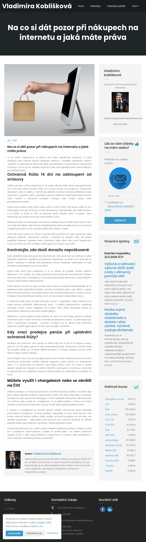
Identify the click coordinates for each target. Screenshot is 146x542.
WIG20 (108, 471)
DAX (107, 430)
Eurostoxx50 (112, 460)
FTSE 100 (109, 424)
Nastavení (52, 533)
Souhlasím (14, 533)
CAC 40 (109, 419)
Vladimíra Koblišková (47, 453)
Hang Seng (111, 440)
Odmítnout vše (34, 533)
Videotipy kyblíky (116, 6)
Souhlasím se (115, 202)
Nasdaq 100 (111, 455)
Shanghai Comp (114, 399)
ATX (107, 404)
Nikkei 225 (110, 450)
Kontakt (11, 513)
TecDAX (109, 465)
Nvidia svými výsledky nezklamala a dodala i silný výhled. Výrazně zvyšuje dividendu (119, 320)
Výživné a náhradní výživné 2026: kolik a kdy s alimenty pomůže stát (120, 270)
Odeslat (120, 220)
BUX (107, 409)
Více (135, 6)
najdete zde (36, 526)
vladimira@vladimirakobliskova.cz (75, 520)
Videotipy (94, 6)
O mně (10, 508)
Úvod (80, 6)
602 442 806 (63, 514)
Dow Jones (111, 414)
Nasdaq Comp (113, 445)
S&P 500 (109, 435)
